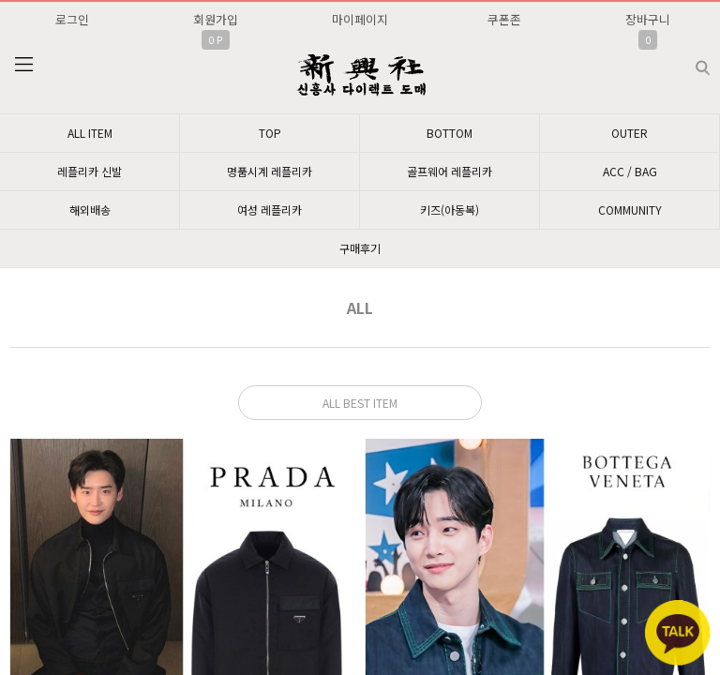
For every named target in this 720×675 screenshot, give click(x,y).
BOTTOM (449, 133)
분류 (23, 65)
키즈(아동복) (449, 210)
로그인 (72, 19)
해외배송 (90, 210)
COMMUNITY (630, 210)
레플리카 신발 (89, 171)
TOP (270, 133)
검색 (687, 60)
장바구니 (647, 19)
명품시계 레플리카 (269, 171)
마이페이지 (360, 19)
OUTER (629, 133)
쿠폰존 (504, 19)
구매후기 (360, 248)
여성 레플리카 (269, 210)
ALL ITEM (90, 133)
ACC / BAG (630, 171)
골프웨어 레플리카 (449, 171)
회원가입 (215, 19)
